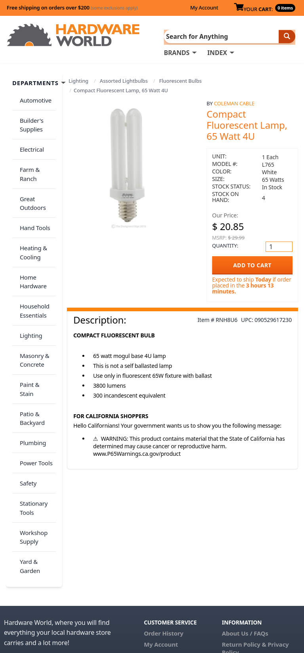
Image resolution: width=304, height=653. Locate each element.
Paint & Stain (34, 323)
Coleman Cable (234, 102)
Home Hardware (30, 237)
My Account (204, 7)
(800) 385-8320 (164, 561)
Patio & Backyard (29, 342)
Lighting (78, 80)
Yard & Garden (27, 463)
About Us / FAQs (245, 528)
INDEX (217, 52)
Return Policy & (244, 539)
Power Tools (33, 379)
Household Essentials (32, 262)
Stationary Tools (31, 414)
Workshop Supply (31, 438)
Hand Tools (32, 193)
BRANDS (177, 52)
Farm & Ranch (36, 153)
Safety (25, 394)
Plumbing (30, 363)
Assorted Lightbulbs (124, 80)
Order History (163, 528)
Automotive (33, 97)
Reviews (233, 558)
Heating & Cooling (30, 213)
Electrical (29, 137)
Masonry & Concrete (32, 302)
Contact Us (159, 550)
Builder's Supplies (29, 117)
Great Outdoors (30, 173)
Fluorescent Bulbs (180, 80)
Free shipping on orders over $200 (72, 7)
